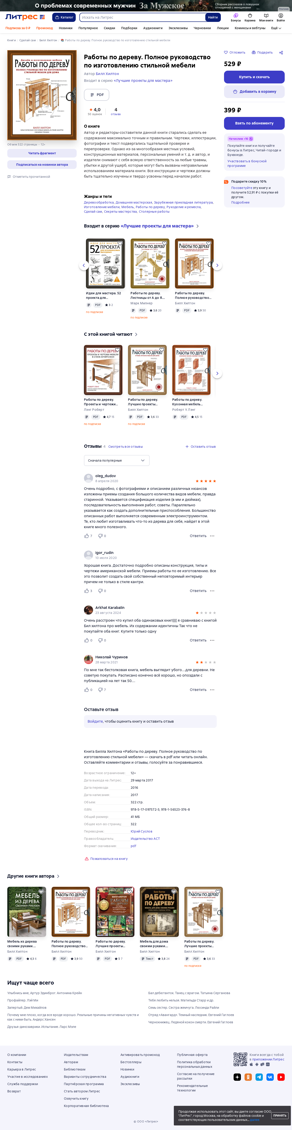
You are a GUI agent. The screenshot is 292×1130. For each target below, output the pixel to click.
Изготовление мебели (102, 207)
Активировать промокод (140, 1055)
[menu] (117, 460)
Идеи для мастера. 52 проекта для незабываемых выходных (103, 295)
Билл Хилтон (185, 303)
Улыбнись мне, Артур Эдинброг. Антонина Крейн (44, 993)
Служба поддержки (22, 1084)
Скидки (109, 28)
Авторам (71, 1062)
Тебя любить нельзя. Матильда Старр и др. (181, 1000)
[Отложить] (120, 243)
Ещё (274, 28)
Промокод (44, 28)
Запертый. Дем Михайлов (27, 1008)
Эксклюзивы (178, 28)
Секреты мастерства (120, 211)
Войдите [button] (95, 721)
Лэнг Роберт (94, 410)
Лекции (223, 28)
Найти (213, 17)
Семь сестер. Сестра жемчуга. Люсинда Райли (183, 1008)
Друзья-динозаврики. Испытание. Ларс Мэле (41, 1027)
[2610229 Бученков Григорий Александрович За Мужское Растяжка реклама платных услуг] (146, 5)
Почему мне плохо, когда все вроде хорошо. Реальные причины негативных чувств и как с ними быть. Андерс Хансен (73, 1017)
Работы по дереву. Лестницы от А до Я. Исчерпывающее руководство (146, 295)
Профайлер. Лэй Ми (22, 1000)
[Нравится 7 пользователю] (89, 536)
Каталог (64, 17)
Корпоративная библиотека (86, 1106)
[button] (95, 111)
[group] (150, 478)
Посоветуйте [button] (241, 188)
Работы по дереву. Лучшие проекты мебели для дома (143, 402)
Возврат (14, 1091)
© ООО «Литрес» (146, 1121)
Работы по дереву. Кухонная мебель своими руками (187, 402)
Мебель (127, 207)
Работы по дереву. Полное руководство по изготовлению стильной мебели (192, 295)
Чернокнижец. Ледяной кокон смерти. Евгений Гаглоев (190, 1022)
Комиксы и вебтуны (250, 28)
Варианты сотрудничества (85, 1077)
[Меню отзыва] (212, 536)
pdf (133, 846)
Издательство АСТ (145, 839)
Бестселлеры (130, 1062)
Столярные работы (154, 211)
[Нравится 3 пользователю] (89, 591)
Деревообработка (99, 202)
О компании (16, 1055)
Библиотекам (74, 1069)
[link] (143, 476)
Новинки (66, 28)
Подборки (129, 28)
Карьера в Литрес (21, 1069)
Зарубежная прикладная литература (183, 202)
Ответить (198, 535)
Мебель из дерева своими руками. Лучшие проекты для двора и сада (24, 943)
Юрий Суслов (141, 831)
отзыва (116, 114)
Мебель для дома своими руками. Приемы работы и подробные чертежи (156, 943)
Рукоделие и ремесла (184, 207)
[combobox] (142, 17)
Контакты (14, 1062)
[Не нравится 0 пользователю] (103, 536)
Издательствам (76, 1055)
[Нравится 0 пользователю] (89, 640)
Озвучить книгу (76, 1098)
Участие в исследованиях (27, 1077)
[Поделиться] (282, 52)
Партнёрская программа (84, 1084)
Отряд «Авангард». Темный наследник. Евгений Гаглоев (191, 1015)
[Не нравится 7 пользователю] (103, 690)
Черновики (202, 28)
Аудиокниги (153, 28)
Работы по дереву (150, 207)
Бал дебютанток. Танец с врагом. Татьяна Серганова (189, 993)
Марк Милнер (141, 303)
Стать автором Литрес (82, 1091)
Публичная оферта (192, 1055)
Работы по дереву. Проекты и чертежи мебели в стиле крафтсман (100, 402)
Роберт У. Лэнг (184, 410)
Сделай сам (93, 211)
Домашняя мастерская (134, 202)
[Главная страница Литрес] (25, 17)
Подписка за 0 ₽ (17, 28)
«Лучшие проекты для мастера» (143, 80)
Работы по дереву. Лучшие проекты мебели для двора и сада (112, 943)
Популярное (88, 28)
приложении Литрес (268, 1059)
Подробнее (240, 202)
